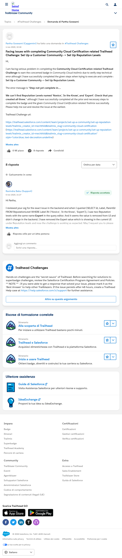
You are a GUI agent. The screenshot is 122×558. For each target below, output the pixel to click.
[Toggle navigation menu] (115, 13)
